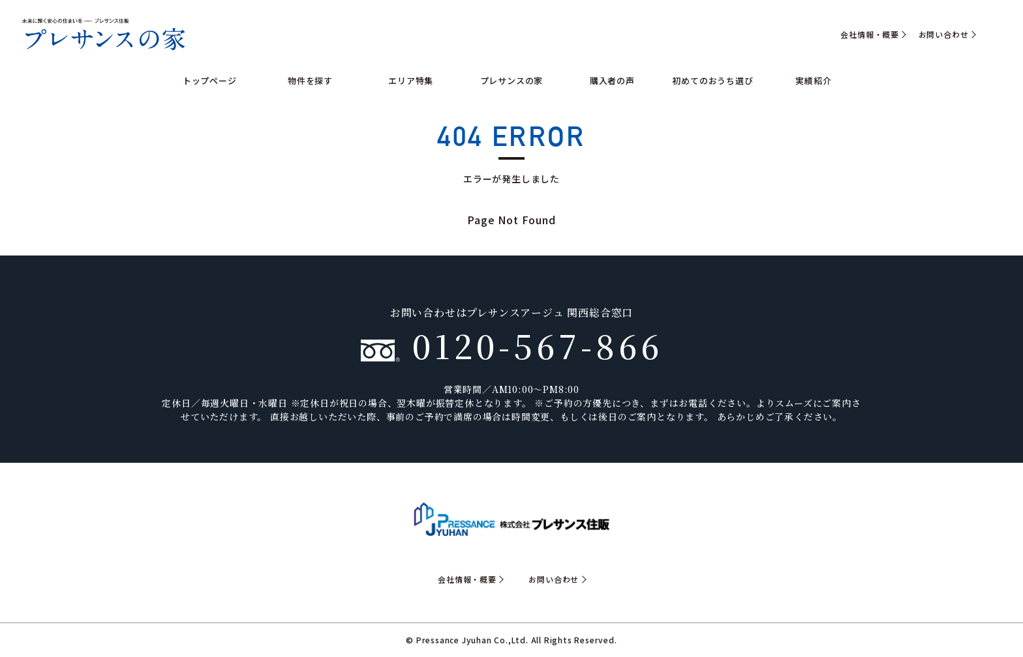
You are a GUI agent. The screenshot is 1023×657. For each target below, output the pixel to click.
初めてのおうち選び (712, 80)
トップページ (210, 80)
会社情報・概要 (869, 34)
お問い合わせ (944, 34)
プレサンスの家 (511, 80)
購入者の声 (612, 80)
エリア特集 (410, 80)
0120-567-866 (512, 344)
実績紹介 (813, 80)
